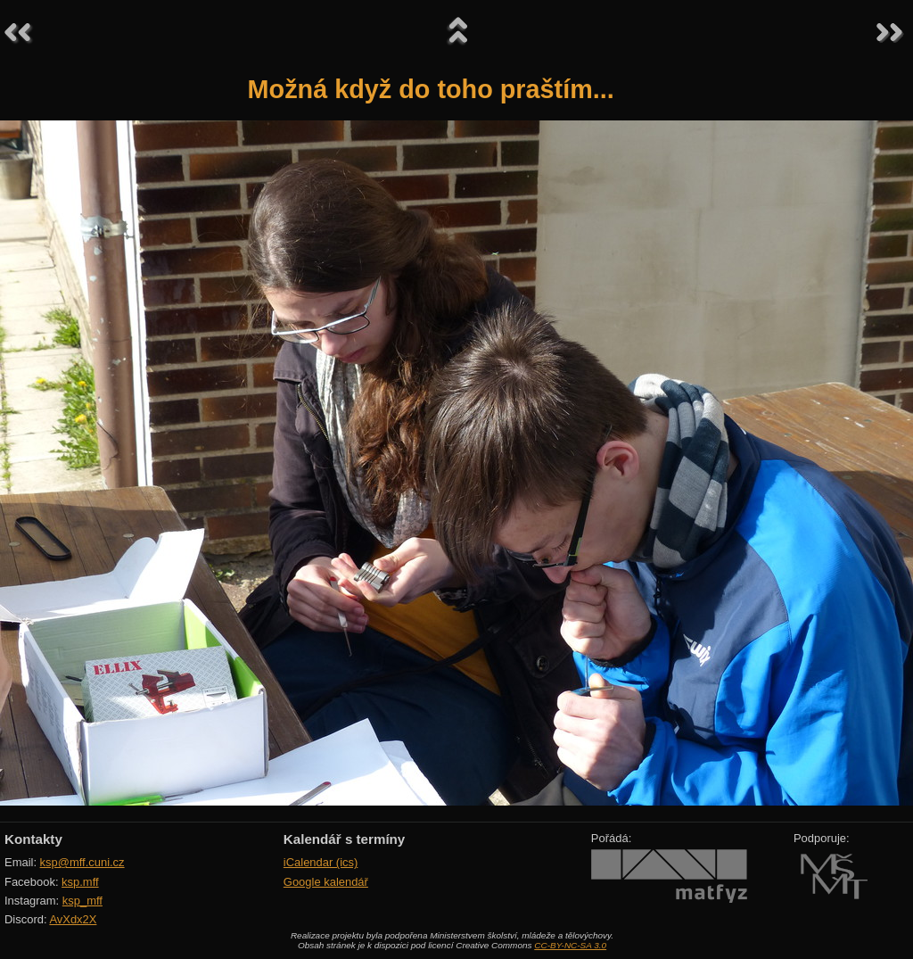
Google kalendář (326, 882)
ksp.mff (80, 882)
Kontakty (33, 839)
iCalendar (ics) (321, 862)
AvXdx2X (72, 919)
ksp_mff (82, 900)
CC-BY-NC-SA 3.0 (570, 945)
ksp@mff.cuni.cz (82, 862)
